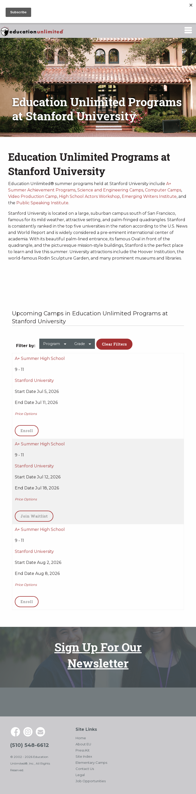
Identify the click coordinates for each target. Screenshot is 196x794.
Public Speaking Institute (42, 202)
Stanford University (34, 380)
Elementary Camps (91, 762)
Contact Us (85, 769)
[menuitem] (54, 346)
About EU (83, 744)
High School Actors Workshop (89, 196)
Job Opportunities (91, 781)
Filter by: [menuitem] (25, 345)
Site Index (84, 756)
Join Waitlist (34, 516)
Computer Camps (163, 190)
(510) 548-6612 (29, 745)
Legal (80, 775)
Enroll (26, 430)
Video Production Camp (32, 196)
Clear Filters (114, 344)
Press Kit (83, 750)
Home (81, 738)
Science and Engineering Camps (110, 190)
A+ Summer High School (40, 358)
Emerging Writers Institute (149, 196)
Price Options (26, 414)
